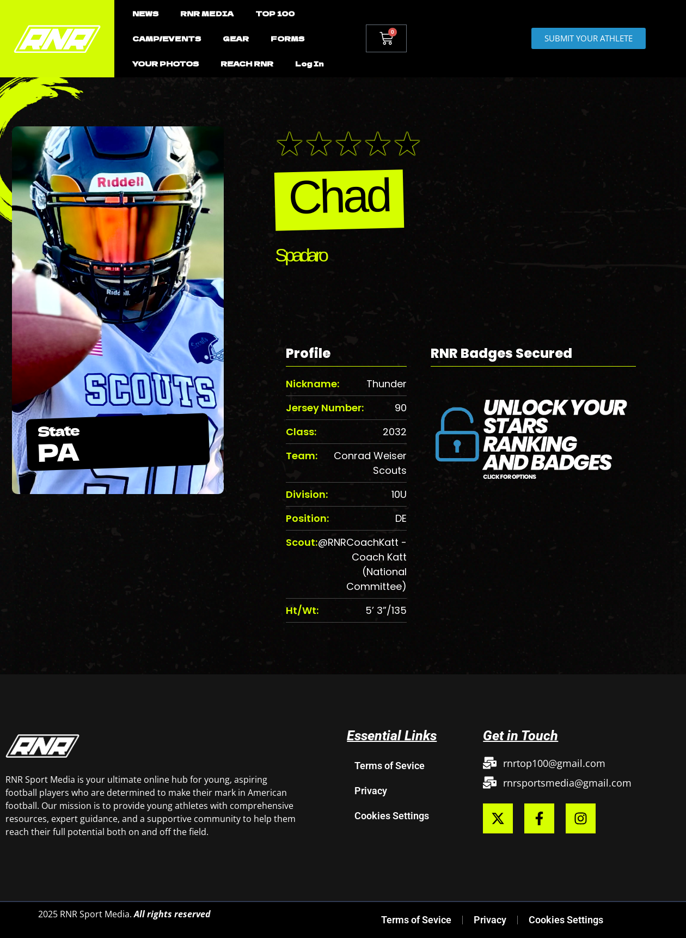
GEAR (236, 38)
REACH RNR (246, 63)
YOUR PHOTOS (165, 63)
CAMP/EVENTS (166, 38)
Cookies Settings (391, 815)
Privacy (370, 790)
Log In (309, 63)
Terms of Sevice (389, 765)
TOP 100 (275, 13)
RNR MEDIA (207, 13)
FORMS (287, 38)
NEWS (145, 13)
